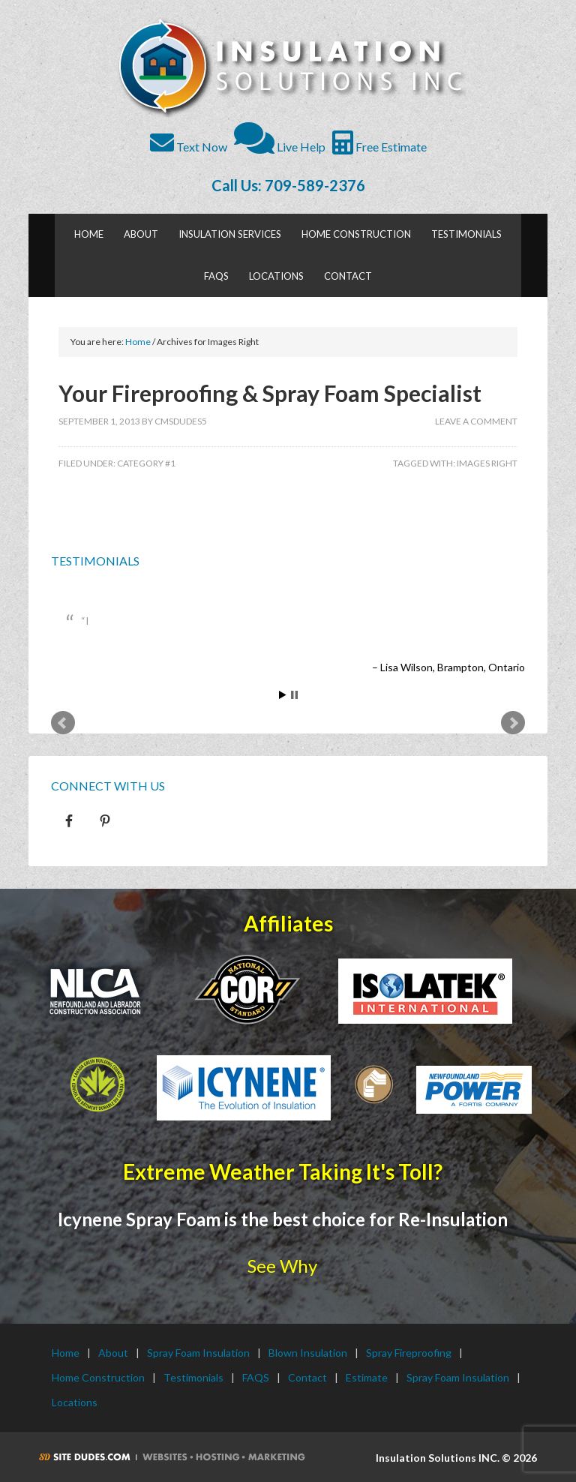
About (113, 1352)
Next (513, 723)
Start (282, 695)
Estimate (367, 1377)
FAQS (255, 1377)
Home (66, 1352)
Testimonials (95, 561)
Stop (294, 695)
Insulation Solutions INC (289, 67)
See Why (282, 1265)
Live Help (280, 147)
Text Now (188, 147)
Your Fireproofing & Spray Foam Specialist (270, 393)
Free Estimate (379, 147)
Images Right (487, 463)
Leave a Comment (476, 421)
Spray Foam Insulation (198, 1352)
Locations (75, 1402)
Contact (307, 1377)
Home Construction (98, 1377)
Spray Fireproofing (409, 1352)
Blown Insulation (307, 1352)
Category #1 (146, 463)
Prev (63, 723)
